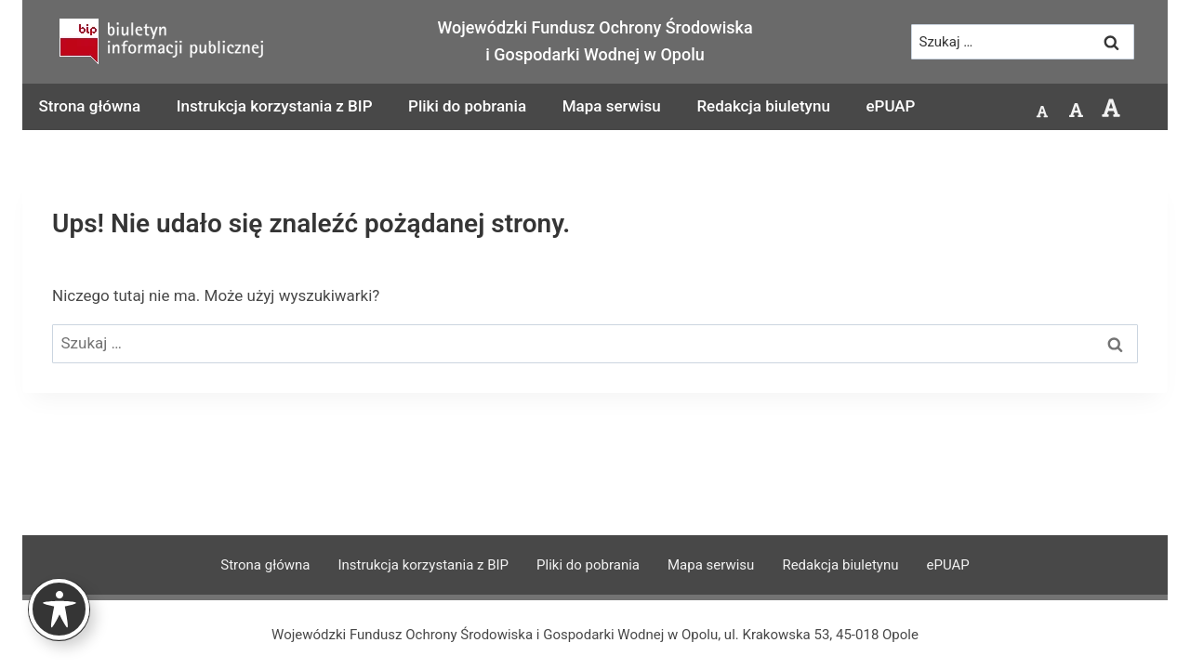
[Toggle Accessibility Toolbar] (59, 609)
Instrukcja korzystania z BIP (275, 106)
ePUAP (890, 106)
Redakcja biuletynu (762, 106)
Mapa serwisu (611, 106)
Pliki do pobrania (467, 106)
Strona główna (90, 106)
